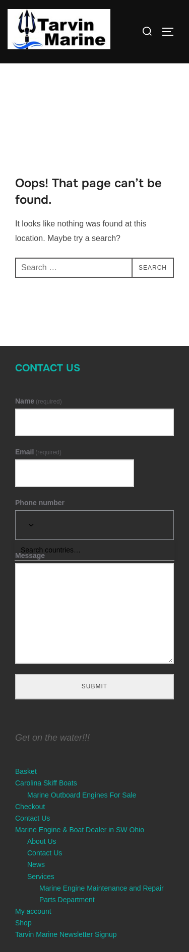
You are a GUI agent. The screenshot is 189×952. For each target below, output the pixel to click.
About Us (41, 841)
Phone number (40, 503)
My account (33, 911)
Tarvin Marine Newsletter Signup (66, 934)
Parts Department (67, 900)
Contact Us (47, 368)
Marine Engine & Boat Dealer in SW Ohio (79, 830)
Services (40, 876)
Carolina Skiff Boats (46, 783)
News (36, 864)
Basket (26, 771)
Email (38, 452)
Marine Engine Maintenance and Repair (101, 888)
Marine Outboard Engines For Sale (81, 795)
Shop (23, 923)
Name (38, 401)
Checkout (30, 807)
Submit (94, 686)
